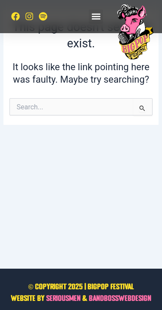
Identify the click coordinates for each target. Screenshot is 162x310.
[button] (96, 16)
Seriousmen (63, 298)
